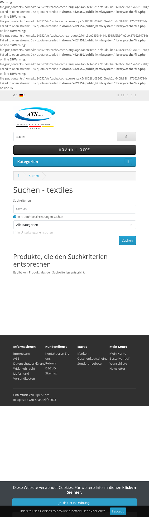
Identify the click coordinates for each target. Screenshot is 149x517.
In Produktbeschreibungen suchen (40, 217)
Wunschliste (118, 363)
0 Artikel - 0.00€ (74, 149)
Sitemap (51, 373)
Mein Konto (118, 353)
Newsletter (117, 368)
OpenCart (42, 395)
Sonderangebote (89, 363)
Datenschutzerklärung (29, 363)
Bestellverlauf (120, 358)
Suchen (34, 176)
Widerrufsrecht (24, 368)
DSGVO (50, 368)
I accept (118, 511)
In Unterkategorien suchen (35, 232)
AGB (16, 358)
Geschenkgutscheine (92, 358)
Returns (51, 363)
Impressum (21, 353)
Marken (83, 353)
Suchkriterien (22, 201)
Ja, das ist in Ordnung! (74, 503)
